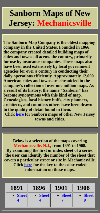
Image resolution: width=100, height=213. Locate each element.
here (20, 114)
